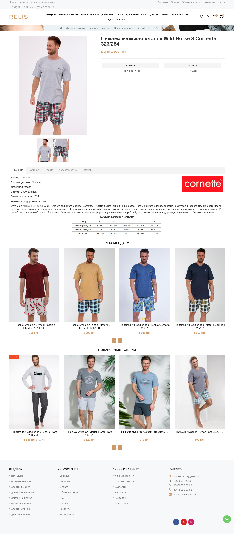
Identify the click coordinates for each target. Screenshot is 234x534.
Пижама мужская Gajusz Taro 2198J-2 (144, 432)
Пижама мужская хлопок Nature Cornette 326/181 (200, 326)
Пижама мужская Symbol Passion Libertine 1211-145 (34, 326)
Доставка (163, 2)
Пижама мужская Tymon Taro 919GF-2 (199, 432)
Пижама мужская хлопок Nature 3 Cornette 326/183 (89, 326)
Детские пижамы (117, 19)
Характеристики (68, 170)
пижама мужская (33, 206)
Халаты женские (90, 14)
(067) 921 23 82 (19, 7)
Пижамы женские (68, 14)
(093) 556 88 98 (45, 7)
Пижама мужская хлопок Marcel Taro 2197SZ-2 (89, 434)
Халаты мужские (179, 14)
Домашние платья (136, 14)
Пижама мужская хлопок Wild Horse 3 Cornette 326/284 (144, 28)
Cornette (25, 177)
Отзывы (87, 170)
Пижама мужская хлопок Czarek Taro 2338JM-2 (34, 434)
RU (219, 2)
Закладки (120, 487)
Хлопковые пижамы (99, 28)
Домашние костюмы (112, 14)
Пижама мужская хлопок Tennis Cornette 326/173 (145, 326)
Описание (17, 170)
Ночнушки (51, 14)
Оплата (175, 2)
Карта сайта (67, 515)
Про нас (64, 503)
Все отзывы (121, 503)
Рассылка (120, 492)
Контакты (209, 2)
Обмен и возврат (192, 2)
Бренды (64, 476)
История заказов (124, 481)
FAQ (62, 498)
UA (223, 2)
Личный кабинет (124, 476)
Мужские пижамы (158, 14)
